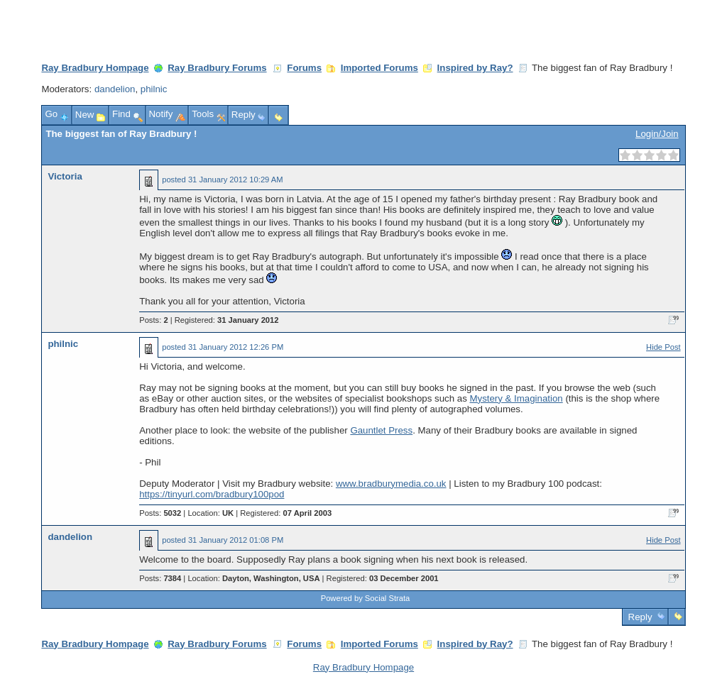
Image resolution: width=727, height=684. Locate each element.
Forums (304, 67)
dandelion (115, 89)
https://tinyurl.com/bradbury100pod (211, 494)
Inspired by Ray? (475, 67)
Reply (640, 617)
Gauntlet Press (381, 430)
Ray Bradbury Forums (217, 67)
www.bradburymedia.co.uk (391, 483)
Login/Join (656, 133)
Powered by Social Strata (365, 598)
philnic (154, 89)
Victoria (65, 176)
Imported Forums (379, 67)
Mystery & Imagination (515, 398)
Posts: (153, 320)
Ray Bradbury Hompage (94, 67)
